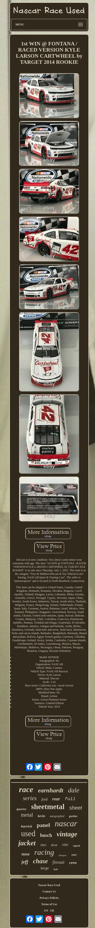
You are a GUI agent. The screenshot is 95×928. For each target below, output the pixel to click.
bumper (63, 855)
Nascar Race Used (49, 885)
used (28, 833)
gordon (73, 816)
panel (43, 825)
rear (56, 798)
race (26, 789)
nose (26, 854)
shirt (43, 845)
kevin (41, 816)
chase (40, 861)
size (65, 844)
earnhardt (50, 790)
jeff (25, 862)
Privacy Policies (49, 898)
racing (44, 852)
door (54, 845)
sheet (75, 808)
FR (52, 910)
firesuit (58, 862)
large (44, 868)
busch (46, 835)
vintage (67, 834)
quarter (21, 809)
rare (74, 854)
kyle (56, 869)
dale (73, 790)
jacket (26, 843)
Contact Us (49, 891)
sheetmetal (48, 806)
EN (46, 910)
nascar (66, 823)
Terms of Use (49, 904)
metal (27, 815)
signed (76, 845)
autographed (57, 816)
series (30, 798)
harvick (26, 826)
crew (73, 863)
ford (44, 799)
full (70, 799)
